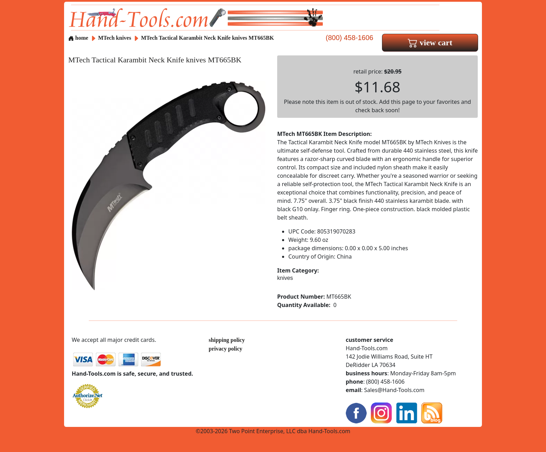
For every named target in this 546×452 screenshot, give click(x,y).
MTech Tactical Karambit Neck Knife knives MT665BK (207, 38)
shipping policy (227, 340)
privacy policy (225, 349)
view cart (430, 42)
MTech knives (114, 38)
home (78, 38)
